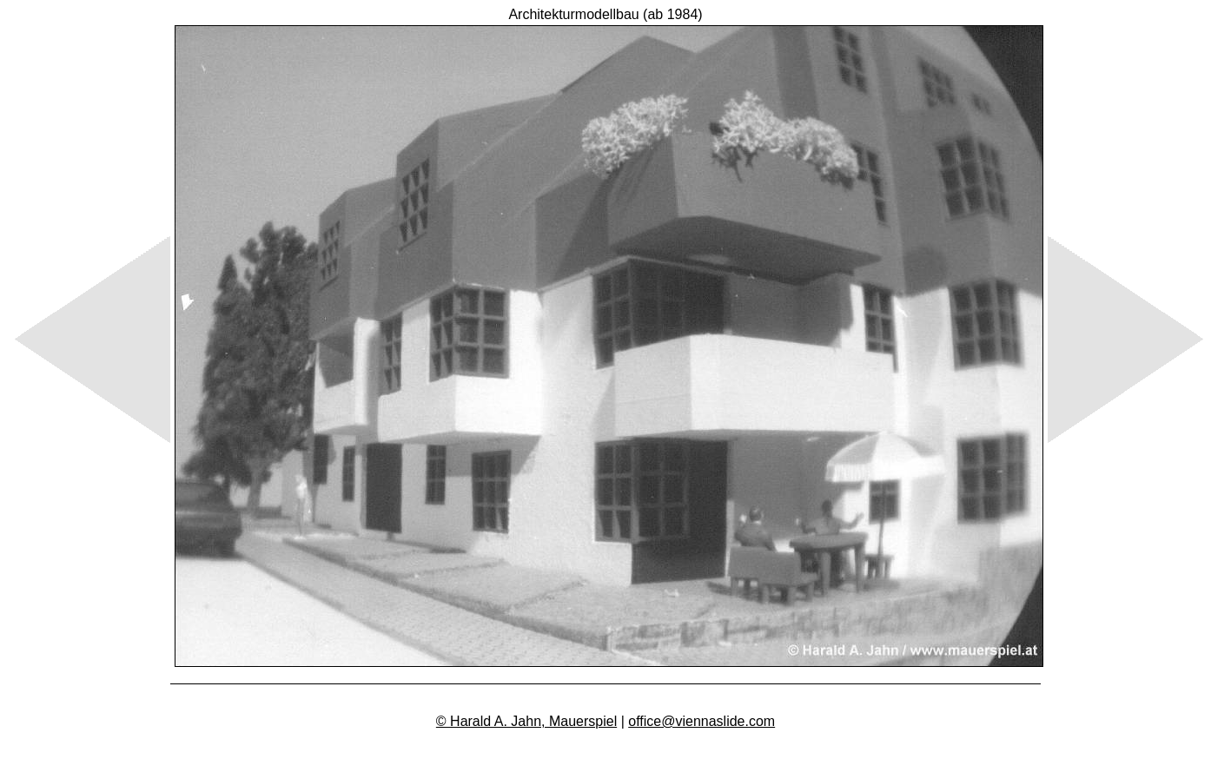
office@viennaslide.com (701, 721)
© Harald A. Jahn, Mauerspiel (526, 721)
